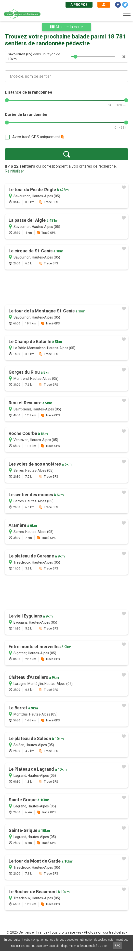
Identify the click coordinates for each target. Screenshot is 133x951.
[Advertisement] (66, 287)
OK (117, 945)
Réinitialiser (14, 171)
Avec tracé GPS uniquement (36, 137)
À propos (79, 5)
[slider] (76, 57)
